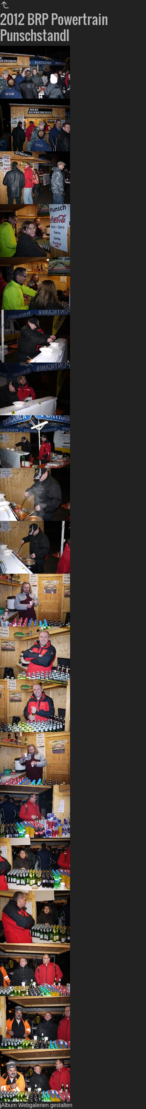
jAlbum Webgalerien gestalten (36, 1105)
